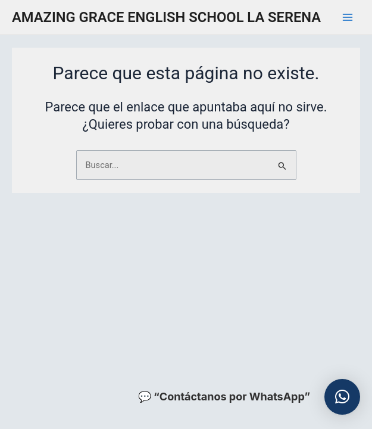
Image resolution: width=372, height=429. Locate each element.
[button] (342, 397)
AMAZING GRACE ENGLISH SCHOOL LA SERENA (166, 17)
